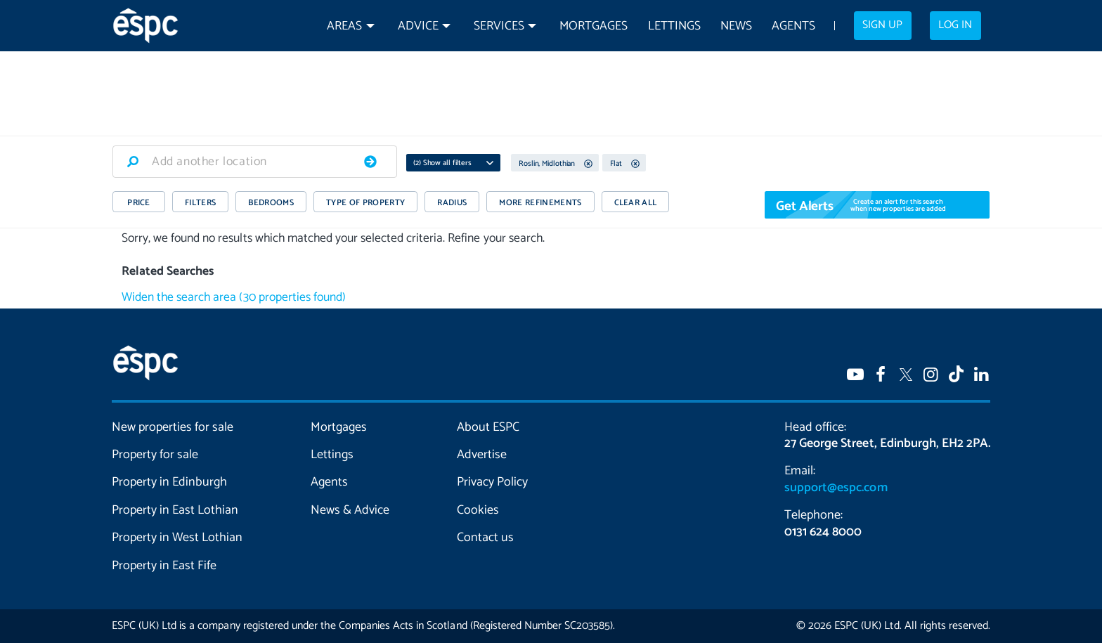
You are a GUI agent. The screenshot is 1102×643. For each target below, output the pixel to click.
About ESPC (488, 427)
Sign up (882, 25)
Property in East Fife (164, 565)
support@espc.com (835, 487)
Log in (955, 25)
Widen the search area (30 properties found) (234, 297)
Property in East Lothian (175, 510)
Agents (793, 26)
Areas (344, 26)
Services (499, 26)
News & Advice (350, 510)
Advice (418, 26)
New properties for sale (173, 427)
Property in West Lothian (177, 537)
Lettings (674, 26)
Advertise (482, 454)
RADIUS (452, 202)
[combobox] (254, 161)
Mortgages (593, 26)
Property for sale (155, 454)
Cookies (478, 510)
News (736, 26)
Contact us (485, 537)
